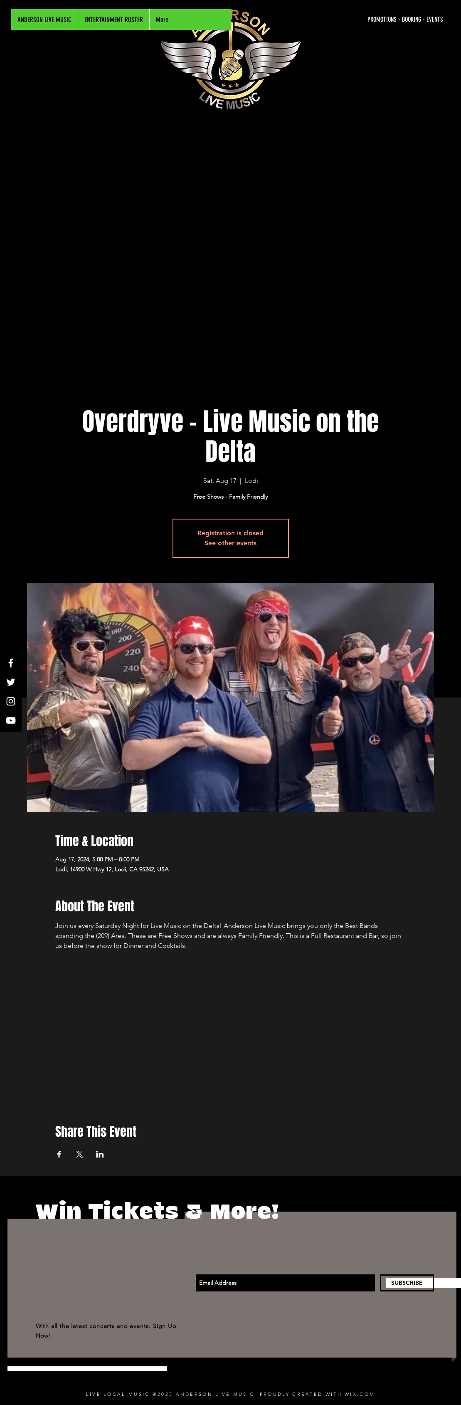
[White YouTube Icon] (11, 720)
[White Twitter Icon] (11, 682)
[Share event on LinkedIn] (100, 1154)
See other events (230, 543)
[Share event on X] (80, 1154)
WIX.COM (360, 1394)
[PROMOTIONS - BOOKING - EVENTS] (364, 19)
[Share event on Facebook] (59, 1154)
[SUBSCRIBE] (407, 1282)
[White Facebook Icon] (11, 663)
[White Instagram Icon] (11, 701)
